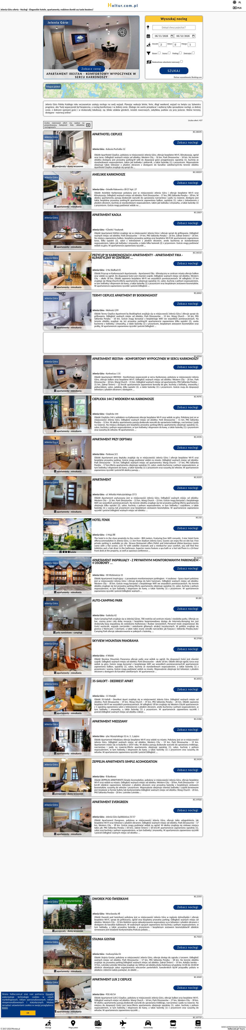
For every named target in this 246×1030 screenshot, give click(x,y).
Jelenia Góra (51, 137)
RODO (5, 1008)
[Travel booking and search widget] (123, 343)
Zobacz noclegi (187, 142)
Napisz (242, 1029)
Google (49, 994)
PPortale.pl (15, 1029)
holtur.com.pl (123, 5)
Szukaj (174, 71)
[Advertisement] (123, 866)
